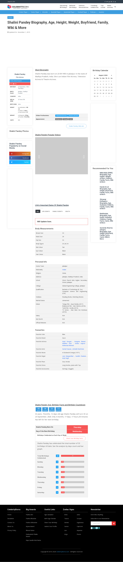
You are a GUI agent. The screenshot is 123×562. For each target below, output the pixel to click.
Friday (39, 487)
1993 (27, 87)
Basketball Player (69, 12)
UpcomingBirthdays (63, 6)
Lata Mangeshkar (68, 356)
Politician (93, 12)
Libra (19, 104)
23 (18, 87)
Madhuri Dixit (67, 343)
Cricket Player (23, 12)
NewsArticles (110, 6)
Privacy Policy (11, 530)
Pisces (79, 534)
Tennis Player (35, 12)
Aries (66, 515)
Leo (65, 530)
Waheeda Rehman (68, 345)
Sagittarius (80, 522)
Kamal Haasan (66, 349)
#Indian (10, 17)
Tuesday (40, 472)
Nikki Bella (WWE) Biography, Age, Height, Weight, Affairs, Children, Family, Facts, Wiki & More (106, 177)
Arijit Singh (65, 358)
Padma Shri (29, 515)
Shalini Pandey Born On (44, 427)
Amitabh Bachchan (78, 349)
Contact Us (10, 522)
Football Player (82, 12)
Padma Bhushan (31, 518)
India (19, 96)
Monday (40, 467)
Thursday (20, 88)
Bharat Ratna (30, 530)
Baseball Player (56, 12)
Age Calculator (48, 515)
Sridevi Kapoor (80, 343)
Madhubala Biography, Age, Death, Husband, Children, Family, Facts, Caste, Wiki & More (106, 218)
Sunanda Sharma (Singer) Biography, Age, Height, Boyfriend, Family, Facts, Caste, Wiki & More (106, 233)
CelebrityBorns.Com (62, 552)
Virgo (66, 534)
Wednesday (41, 477)
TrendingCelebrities (94, 6)
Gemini (66, 522)
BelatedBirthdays (73, 6)
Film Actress (20, 77)
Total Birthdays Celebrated (43, 457)
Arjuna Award (30, 526)
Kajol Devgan (67, 341)
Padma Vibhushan (31, 522)
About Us (10, 526)
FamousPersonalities (83, 6)
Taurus (66, 518)
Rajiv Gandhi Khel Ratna (33, 540)
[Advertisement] (61, 50)
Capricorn (80, 526)
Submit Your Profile (50, 526)
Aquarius (79, 530)
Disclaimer (10, 518)
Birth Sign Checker (50, 518)
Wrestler (45, 12)
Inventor (101, 12)
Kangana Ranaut (80, 341)
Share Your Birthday (50, 522)
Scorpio (79, 518)
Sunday (40, 462)
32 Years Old (21, 99)
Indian (64, 270)
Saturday (40, 493)
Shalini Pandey (19, 74)
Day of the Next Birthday (45, 431)
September (22, 87)
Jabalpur (20, 91)
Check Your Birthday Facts (74, 438)
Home (9, 515)
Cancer (66, 526)
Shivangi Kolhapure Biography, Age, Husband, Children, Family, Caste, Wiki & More (107, 203)
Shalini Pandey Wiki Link (76, 126)
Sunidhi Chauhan (81, 356)
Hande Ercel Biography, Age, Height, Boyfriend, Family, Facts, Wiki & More (106, 190)
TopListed (103, 6)
